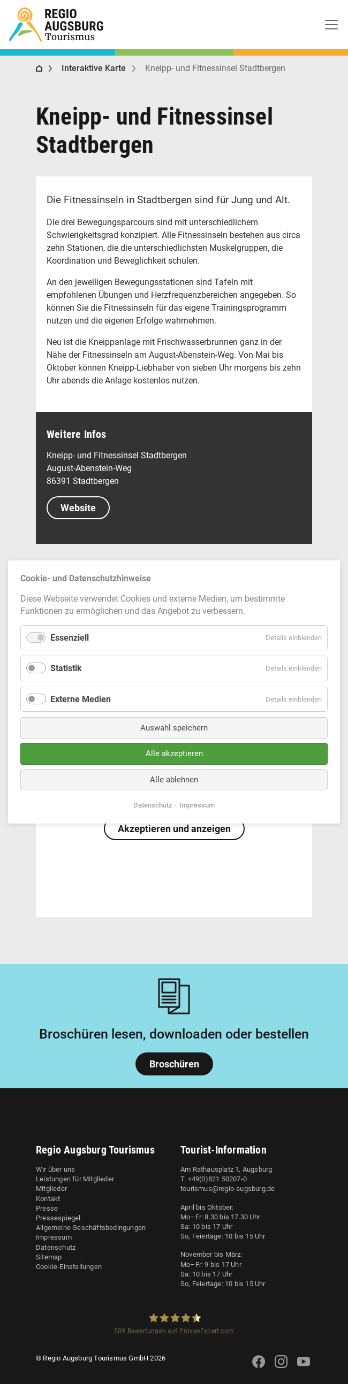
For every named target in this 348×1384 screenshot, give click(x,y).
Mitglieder (51, 1189)
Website (78, 507)
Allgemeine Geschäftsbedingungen (91, 1228)
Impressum (54, 1237)
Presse (47, 1208)
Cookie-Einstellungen (69, 1267)
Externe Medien (80, 699)
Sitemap (49, 1257)
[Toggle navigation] (331, 25)
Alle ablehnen (174, 780)
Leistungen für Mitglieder (75, 1179)
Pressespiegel (58, 1218)
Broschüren (174, 1064)
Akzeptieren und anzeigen (174, 828)
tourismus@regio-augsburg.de (227, 1189)
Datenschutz (55, 1247)
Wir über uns (55, 1169)
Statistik (66, 668)
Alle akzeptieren (174, 753)
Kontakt (48, 1199)
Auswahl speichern (174, 728)
